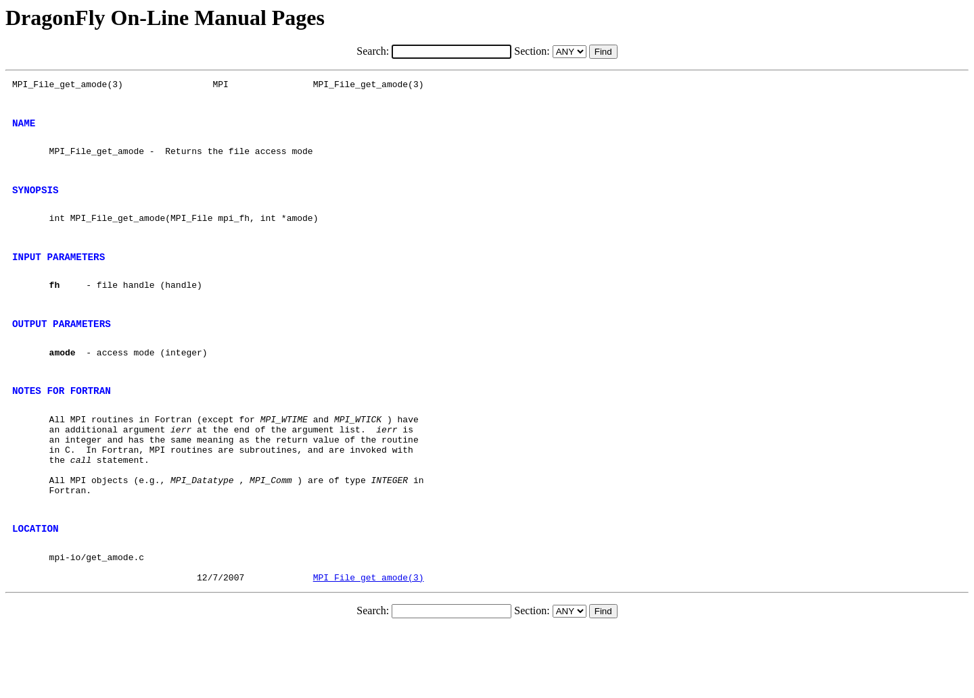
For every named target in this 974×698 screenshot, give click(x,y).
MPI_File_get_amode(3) (368, 646)
